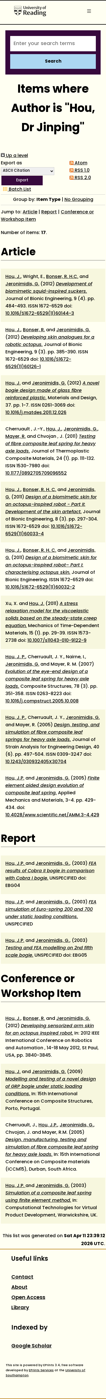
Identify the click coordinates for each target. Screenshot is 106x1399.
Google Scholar (31, 1346)
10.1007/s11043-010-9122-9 (56, 640)
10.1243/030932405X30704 (35, 762)
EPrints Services (41, 1370)
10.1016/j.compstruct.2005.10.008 (42, 701)
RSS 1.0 (78, 170)
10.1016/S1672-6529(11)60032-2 (40, 587)
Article (30, 212)
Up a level (14, 156)
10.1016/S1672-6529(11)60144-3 (39, 313)
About (19, 1287)
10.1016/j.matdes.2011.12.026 (35, 413)
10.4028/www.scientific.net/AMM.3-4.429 (52, 815)
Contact (22, 1277)
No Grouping (78, 199)
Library (20, 1308)
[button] (22, 180)
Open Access (28, 1297)
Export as (11, 163)
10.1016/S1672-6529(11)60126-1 (38, 363)
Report (49, 212)
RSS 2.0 (79, 178)
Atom (77, 163)
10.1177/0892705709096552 (36, 473)
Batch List (16, 189)
